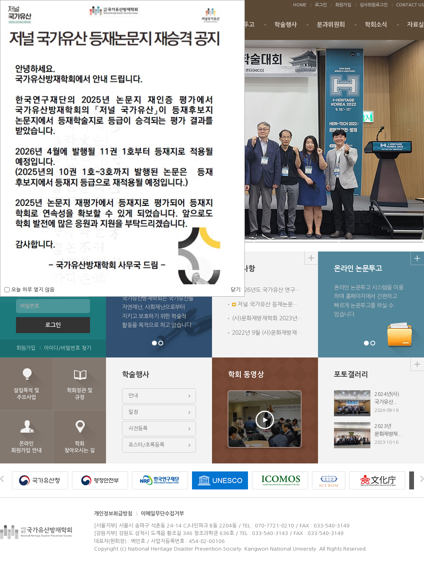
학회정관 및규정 (79, 394)
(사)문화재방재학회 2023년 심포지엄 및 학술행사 (290, 318)
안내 (133, 395)
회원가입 (343, 5)
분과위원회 (331, 25)
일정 (133, 412)
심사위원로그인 (374, 5)
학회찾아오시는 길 (79, 447)
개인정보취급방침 (113, 513)
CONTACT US (410, 5)
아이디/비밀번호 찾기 (67, 348)
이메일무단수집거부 (162, 513)
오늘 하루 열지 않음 (32, 289)
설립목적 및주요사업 (26, 394)
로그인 (321, 5)
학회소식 (376, 25)
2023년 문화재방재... (371, 435)
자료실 (415, 25)
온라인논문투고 (366, 343)
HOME (299, 5)
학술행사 (285, 25)
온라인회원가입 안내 (26, 447)
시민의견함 (372, 343)
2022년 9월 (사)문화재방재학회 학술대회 (281, 332)
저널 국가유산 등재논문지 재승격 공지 (279, 304)
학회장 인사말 (154, 343)
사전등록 (138, 428)
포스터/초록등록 (146, 444)
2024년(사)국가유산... (371, 403)
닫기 (235, 289)
